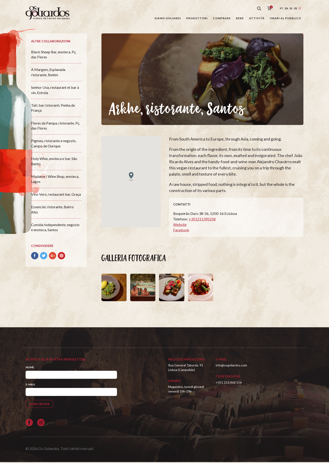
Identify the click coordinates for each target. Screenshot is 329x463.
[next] (303, 288)
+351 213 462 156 (229, 383)
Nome (30, 368)
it (300, 8)
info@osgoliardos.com (231, 366)
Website (180, 225)
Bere (240, 18)
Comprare (222, 18)
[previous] (98, 288)
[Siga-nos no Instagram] (41, 423)
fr (295, 8)
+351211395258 (202, 220)
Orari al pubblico (285, 18)
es (291, 8)
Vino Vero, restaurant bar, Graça (56, 195)
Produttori (197, 18)
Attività (257, 18)
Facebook (181, 231)
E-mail (30, 385)
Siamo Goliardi (167, 18)
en (286, 8)
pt (281, 8)
